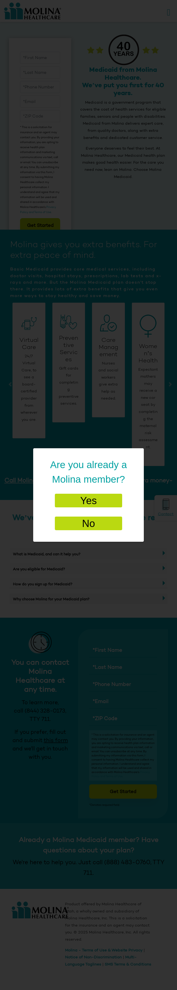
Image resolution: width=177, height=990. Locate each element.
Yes (88, 500)
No (88, 523)
